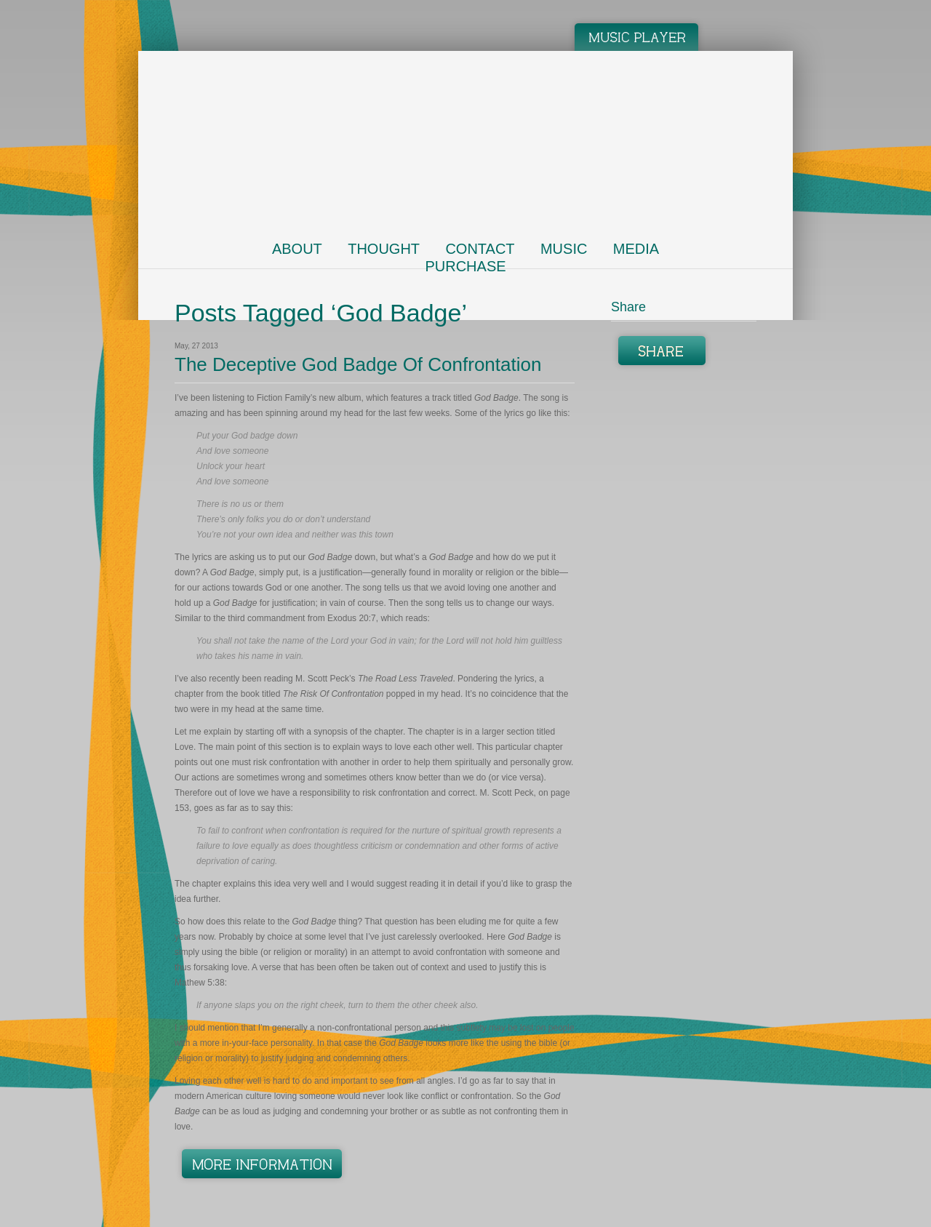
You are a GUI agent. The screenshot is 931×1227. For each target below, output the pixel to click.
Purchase (465, 266)
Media (636, 249)
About (297, 249)
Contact (479, 249)
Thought (384, 249)
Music (563, 249)
